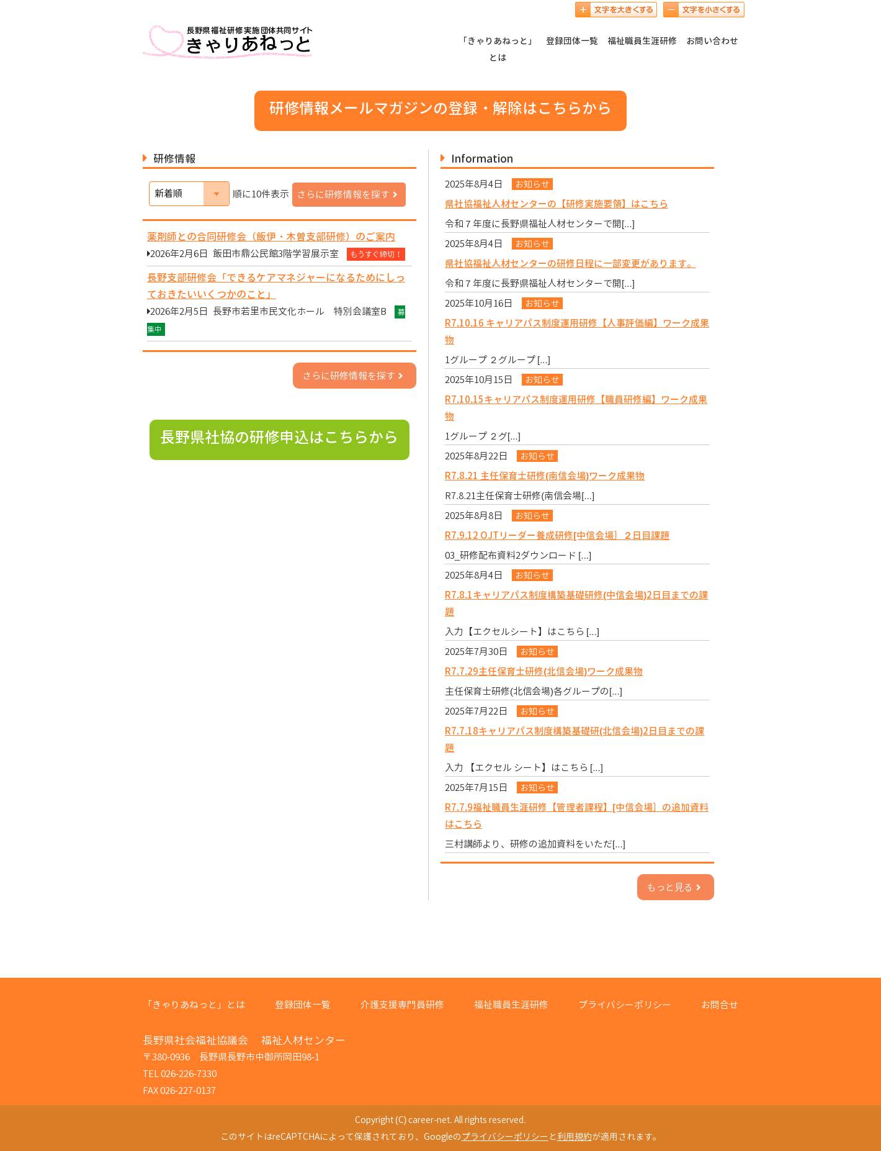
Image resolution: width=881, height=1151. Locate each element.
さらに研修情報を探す (349, 194)
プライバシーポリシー (624, 1004)
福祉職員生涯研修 (642, 41)
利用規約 (574, 1136)
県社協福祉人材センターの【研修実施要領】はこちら (556, 203)
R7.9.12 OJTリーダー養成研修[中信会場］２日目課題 (557, 535)
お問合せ (719, 1004)
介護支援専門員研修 (402, 1004)
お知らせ (532, 184)
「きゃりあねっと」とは (497, 49)
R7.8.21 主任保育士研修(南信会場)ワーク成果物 (545, 475)
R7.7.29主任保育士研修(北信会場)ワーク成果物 (544, 671)
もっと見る (675, 887)
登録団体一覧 (572, 41)
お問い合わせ (712, 41)
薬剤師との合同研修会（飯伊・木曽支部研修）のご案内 (271, 236)
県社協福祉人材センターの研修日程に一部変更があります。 (570, 263)
